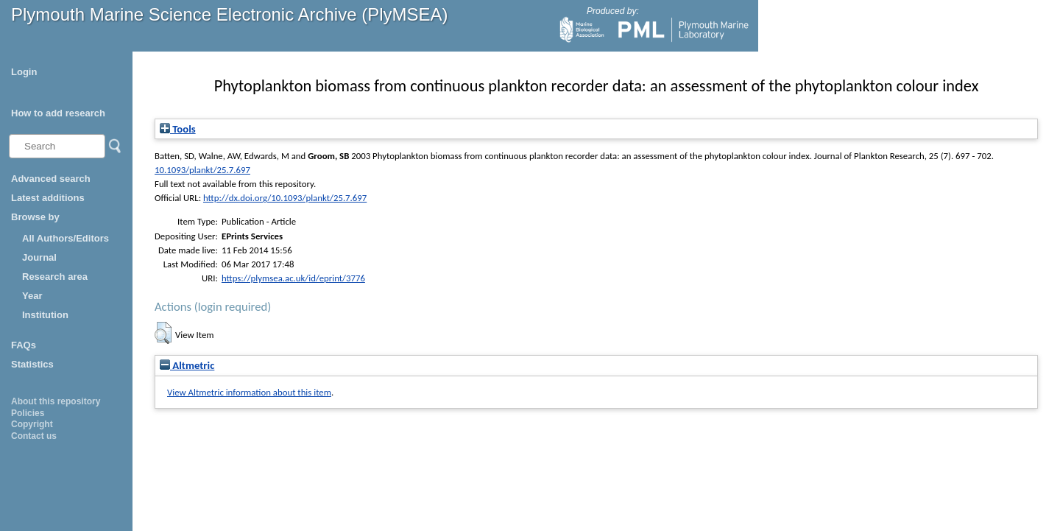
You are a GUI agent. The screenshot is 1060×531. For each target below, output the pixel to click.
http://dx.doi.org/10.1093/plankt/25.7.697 (285, 197)
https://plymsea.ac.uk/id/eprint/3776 (293, 278)
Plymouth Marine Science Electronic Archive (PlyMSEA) (229, 14)
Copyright (32, 424)
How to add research (58, 113)
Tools (178, 129)
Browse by (35, 216)
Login (24, 71)
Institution (45, 314)
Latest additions (48, 197)
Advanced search (51, 178)
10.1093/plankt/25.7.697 (202, 169)
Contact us (34, 436)
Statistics (32, 364)
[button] (163, 333)
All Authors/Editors (65, 238)
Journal (39, 257)
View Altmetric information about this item (249, 392)
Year (32, 295)
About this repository (55, 401)
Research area (55, 276)
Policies (27, 413)
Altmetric (187, 365)
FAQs (23, 345)
